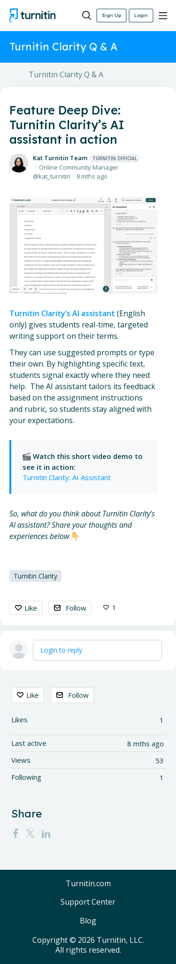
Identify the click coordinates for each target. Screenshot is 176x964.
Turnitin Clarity (35, 576)
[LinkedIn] (46, 833)
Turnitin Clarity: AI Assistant (68, 477)
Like (30, 608)
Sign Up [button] (111, 15)
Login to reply (61, 649)
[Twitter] (30, 833)
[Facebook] (15, 833)
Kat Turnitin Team (86, 158)
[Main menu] (162, 15)
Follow (76, 608)
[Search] (86, 15)
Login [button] (141, 15)
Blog (88, 921)
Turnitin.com (88, 884)
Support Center (88, 902)
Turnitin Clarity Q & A (66, 75)
